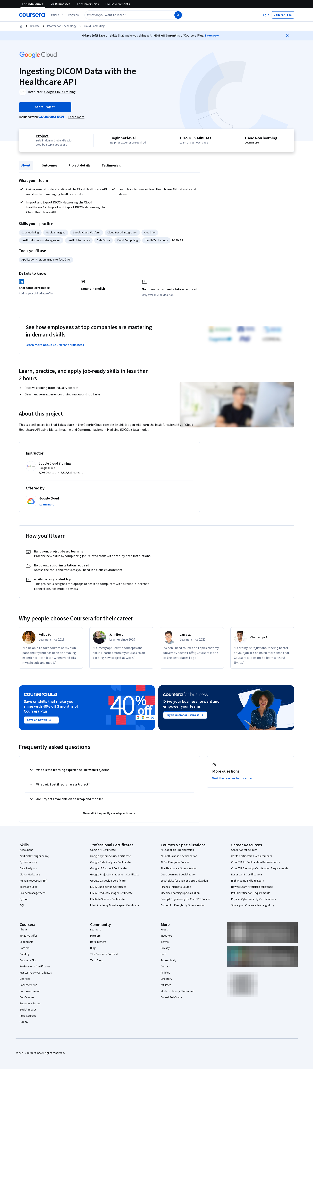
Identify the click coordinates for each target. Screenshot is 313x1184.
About (25, 165)
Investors (166, 936)
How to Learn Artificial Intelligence (252, 887)
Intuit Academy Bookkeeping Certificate (114, 905)
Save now (212, 35)
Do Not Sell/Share (171, 997)
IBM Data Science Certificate (107, 899)
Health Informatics (79, 240)
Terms (165, 942)
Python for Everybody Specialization (183, 905)
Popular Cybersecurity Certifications (253, 899)
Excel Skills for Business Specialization (184, 881)
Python (24, 899)
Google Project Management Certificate (114, 875)
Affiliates (166, 985)
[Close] (287, 35)
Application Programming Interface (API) (46, 260)
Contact (165, 967)
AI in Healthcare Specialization (179, 868)
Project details (79, 165)
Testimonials (111, 165)
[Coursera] (32, 15)
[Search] (178, 15)
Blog (93, 948)
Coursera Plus (28, 960)
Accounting (26, 850)
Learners (95, 930)
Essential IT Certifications (247, 875)
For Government (30, 991)
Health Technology (156, 240)
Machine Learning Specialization (180, 893)
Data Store (103, 240)
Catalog (24, 954)
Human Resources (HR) (33, 881)
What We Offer (28, 936)
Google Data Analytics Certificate (110, 862)
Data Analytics (28, 868)
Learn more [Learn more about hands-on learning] (253, 143)
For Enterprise (28, 985)
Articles (165, 973)
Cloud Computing (94, 26)
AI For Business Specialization (179, 856)
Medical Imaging (56, 233)
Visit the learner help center (232, 778)
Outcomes (49, 165)
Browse (35, 26)
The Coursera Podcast (104, 954)
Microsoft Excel (29, 887)
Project (41, 136)
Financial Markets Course (176, 887)
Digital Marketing (30, 875)
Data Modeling (30, 233)
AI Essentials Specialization (177, 850)
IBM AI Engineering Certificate (108, 887)
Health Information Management (41, 240)
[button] (73, 15)
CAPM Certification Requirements (251, 856)
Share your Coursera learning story (252, 905)
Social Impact (28, 1010)
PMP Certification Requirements (250, 893)
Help (163, 954)
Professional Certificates (35, 967)
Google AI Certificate (103, 850)
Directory (166, 979)
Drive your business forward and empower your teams (191, 704)
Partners (95, 936)
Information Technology (61, 26)
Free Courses (28, 1016)
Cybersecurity (28, 862)
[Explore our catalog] (57, 15)
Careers (25, 948)
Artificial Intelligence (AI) (34, 856)
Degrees (25, 979)
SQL (22, 905)
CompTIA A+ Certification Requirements (255, 862)
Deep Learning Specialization (178, 875)
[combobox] (125, 15)
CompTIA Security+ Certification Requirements (259, 868)
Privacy (165, 948)
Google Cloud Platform (86, 233)
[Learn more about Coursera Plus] (76, 117)
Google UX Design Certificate (108, 881)
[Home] (21, 26)
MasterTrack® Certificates (36, 973)
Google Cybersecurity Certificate (110, 856)
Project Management (32, 893)
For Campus (27, 997)
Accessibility (168, 960)
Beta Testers (98, 942)
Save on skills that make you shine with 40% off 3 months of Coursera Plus (51, 706)
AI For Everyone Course (175, 862)
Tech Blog (96, 960)
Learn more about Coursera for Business (55, 345)
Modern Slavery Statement (177, 991)
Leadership (26, 942)
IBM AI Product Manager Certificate (111, 893)
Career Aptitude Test (244, 850)
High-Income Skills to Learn (247, 881)
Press (164, 930)
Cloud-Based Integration (122, 233)
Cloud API (150, 233)
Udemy (24, 1022)
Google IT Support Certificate (108, 868)
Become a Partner (31, 1003)
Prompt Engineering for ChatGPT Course (185, 899)
